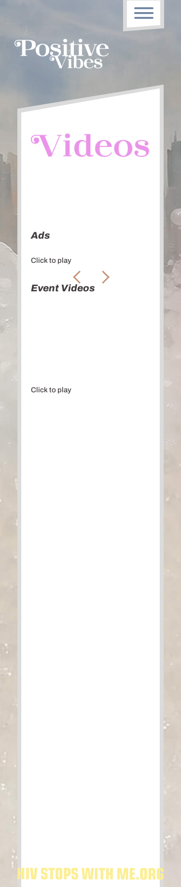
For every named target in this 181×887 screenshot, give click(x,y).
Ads (42, 194)
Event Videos (88, 194)
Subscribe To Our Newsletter (91, 741)
